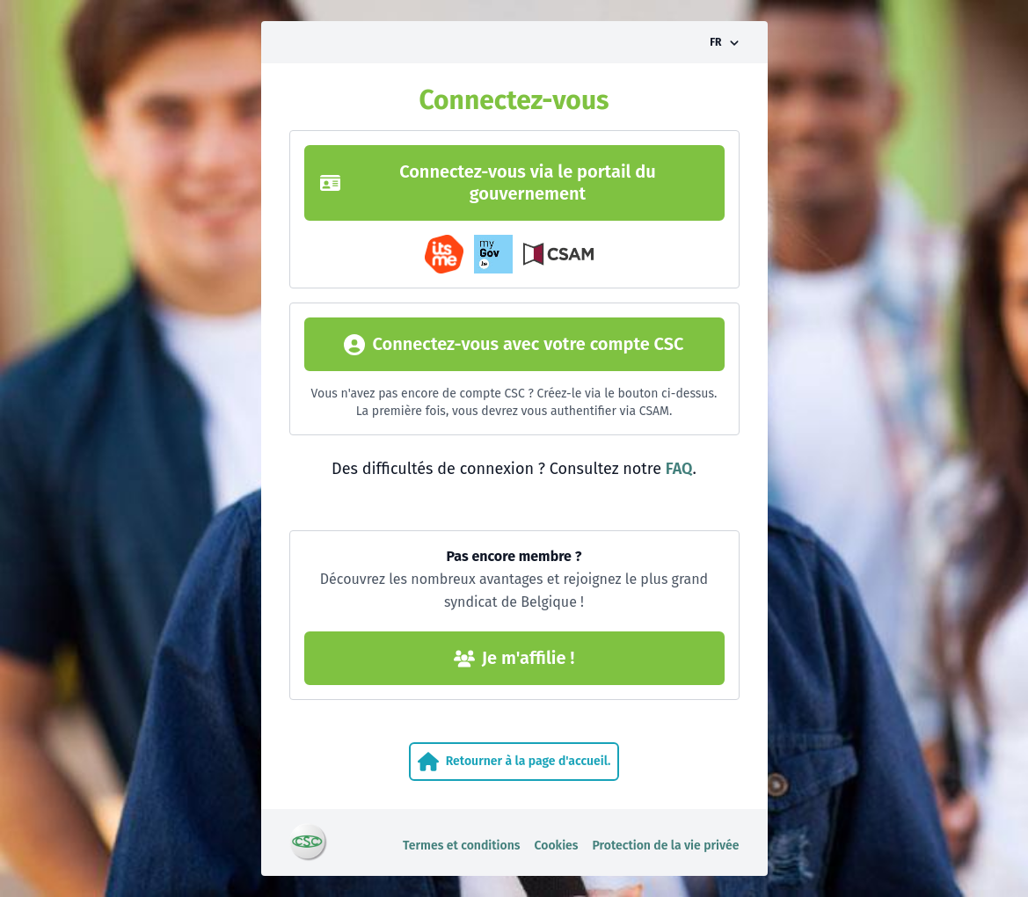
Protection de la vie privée (666, 845)
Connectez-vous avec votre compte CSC (513, 344)
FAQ (679, 468)
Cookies (557, 845)
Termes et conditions (461, 845)
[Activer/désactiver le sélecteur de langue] (724, 42)
